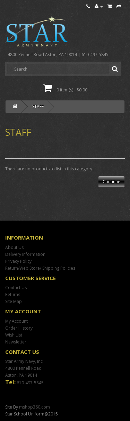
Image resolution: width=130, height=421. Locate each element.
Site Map (13, 301)
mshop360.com (34, 407)
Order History (19, 328)
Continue (111, 182)
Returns (12, 294)
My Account (16, 321)
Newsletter (15, 342)
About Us (14, 247)
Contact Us (16, 287)
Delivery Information (25, 254)
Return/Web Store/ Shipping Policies (40, 268)
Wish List (13, 335)
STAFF (38, 106)
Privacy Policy (18, 261)
